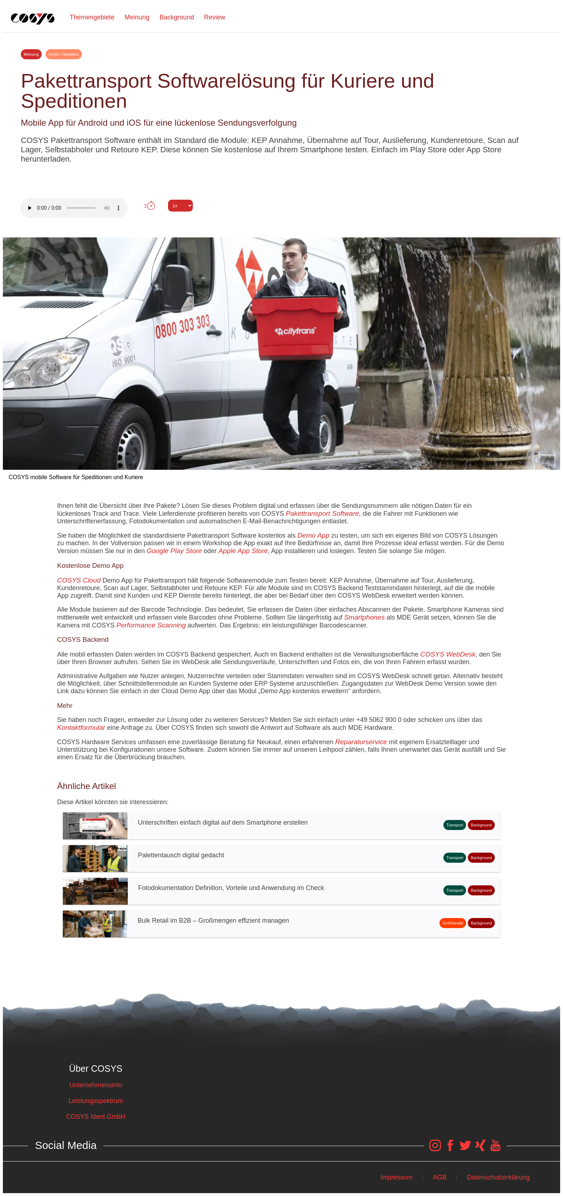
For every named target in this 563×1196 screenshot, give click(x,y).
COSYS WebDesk (448, 654)
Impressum (397, 1177)
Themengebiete (92, 17)
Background (176, 17)
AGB (440, 1177)
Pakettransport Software (322, 513)
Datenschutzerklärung (498, 1177)
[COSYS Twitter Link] (465, 1149)
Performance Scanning (151, 625)
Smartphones (365, 617)
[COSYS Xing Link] (480, 1149)
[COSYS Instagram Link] (435, 1149)
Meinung (137, 17)
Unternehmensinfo (95, 1085)
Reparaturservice (361, 742)
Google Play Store (174, 551)
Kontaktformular (81, 727)
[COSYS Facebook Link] (450, 1149)
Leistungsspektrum (96, 1100)
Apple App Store (243, 551)
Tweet (281, 218)
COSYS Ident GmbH (95, 1116)
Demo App (313, 535)
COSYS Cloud (79, 580)
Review (214, 17)
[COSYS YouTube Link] (495, 1149)
